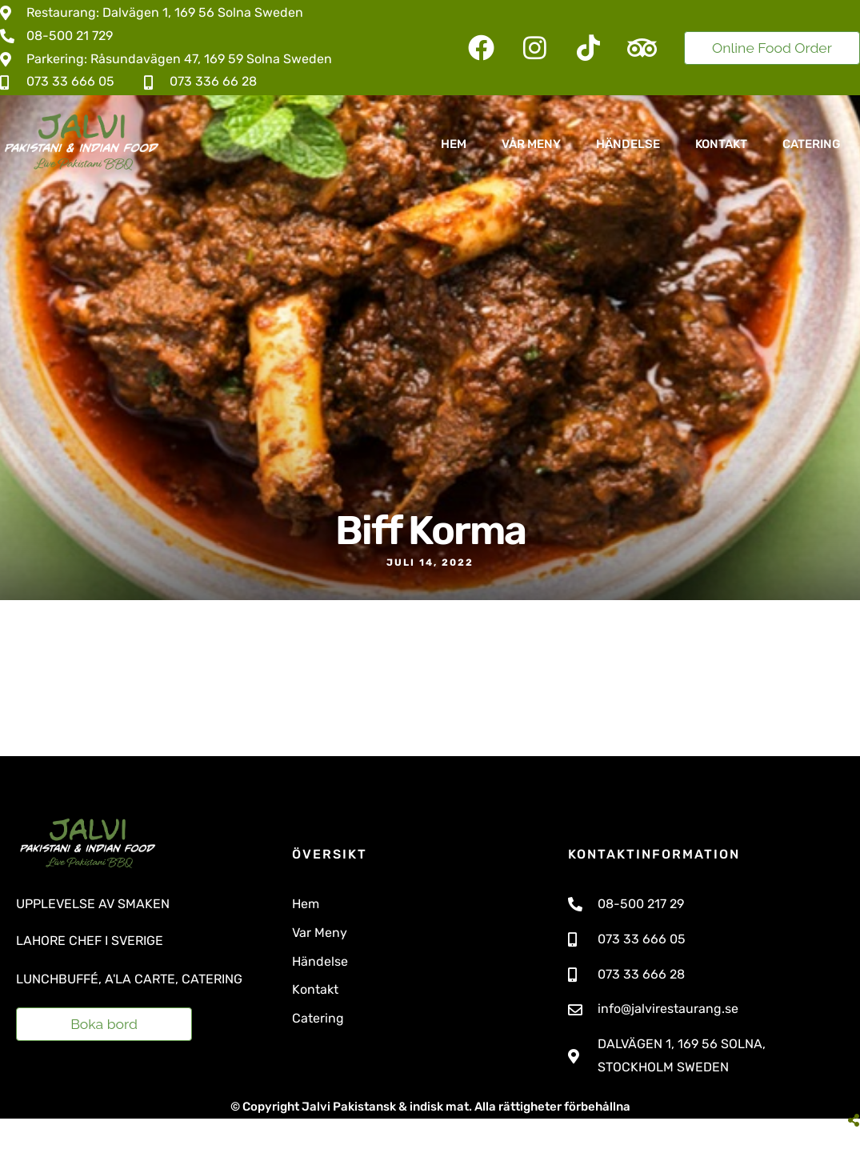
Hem (453, 144)
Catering (811, 144)
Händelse (628, 144)
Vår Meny (531, 144)
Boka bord (104, 1023)
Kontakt (721, 144)
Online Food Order (772, 47)
